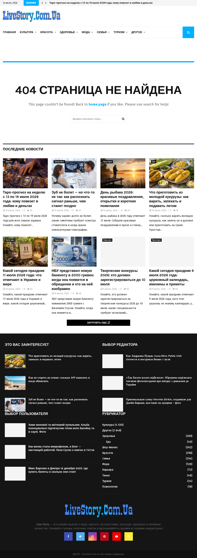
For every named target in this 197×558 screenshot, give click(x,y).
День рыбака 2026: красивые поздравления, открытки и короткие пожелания (122, 199)
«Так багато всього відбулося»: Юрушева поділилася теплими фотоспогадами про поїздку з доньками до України (159, 381)
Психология (110, 486)
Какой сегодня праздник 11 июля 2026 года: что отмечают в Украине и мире (23, 277)
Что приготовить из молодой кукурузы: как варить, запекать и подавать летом (169, 199)
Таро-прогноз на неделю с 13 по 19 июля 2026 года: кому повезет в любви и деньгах (24, 199)
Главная (9, 32)
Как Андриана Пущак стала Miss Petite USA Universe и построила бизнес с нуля (154, 357)
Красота (46, 32)
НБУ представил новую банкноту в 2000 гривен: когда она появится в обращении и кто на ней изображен (117, 2)
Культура (26, 32)
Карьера (59, 240)
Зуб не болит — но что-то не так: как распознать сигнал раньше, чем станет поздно (73, 199)
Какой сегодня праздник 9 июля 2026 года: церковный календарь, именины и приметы (171, 277)
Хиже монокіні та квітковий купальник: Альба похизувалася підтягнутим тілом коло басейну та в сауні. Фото (61, 428)
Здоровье (67, 32)
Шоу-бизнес (110, 447)
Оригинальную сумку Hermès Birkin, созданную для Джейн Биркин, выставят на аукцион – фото (158, 401)
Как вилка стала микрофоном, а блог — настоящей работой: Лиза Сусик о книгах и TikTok (61, 448)
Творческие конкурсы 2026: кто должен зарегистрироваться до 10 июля (122, 277)
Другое (136, 32)
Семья (102, 32)
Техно (106, 475)
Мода (86, 32)
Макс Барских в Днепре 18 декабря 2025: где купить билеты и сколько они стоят (58, 470)
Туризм (118, 32)
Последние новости (23, 149)
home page (97, 104)
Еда (153, 162)
